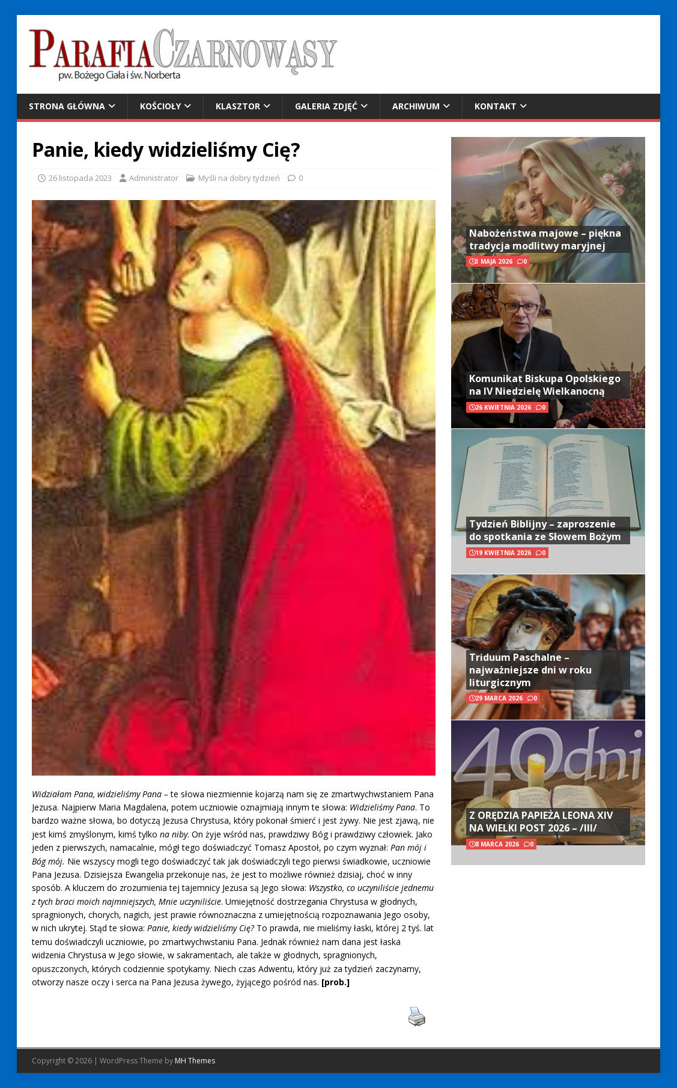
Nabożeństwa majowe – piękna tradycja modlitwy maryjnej (545, 239)
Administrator (153, 177)
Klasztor (238, 106)
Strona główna (67, 106)
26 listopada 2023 (80, 177)
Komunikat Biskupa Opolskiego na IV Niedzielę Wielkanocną (545, 385)
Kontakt (496, 106)
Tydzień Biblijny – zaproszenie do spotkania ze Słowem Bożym (545, 530)
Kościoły (160, 106)
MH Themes (195, 1061)
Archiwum (416, 106)
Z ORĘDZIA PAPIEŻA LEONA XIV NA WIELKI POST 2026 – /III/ (541, 821)
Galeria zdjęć (326, 106)
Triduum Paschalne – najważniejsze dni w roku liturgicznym (530, 670)
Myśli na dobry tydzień (239, 177)
